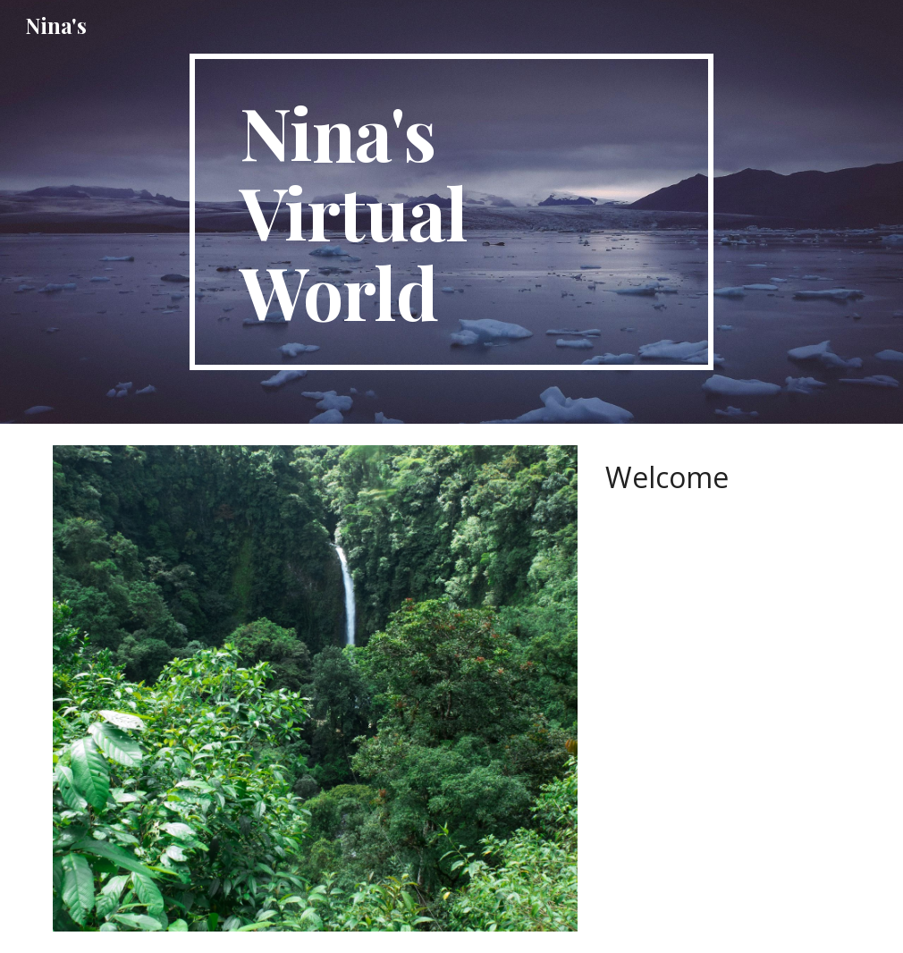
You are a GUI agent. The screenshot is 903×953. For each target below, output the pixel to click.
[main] (451, 212)
